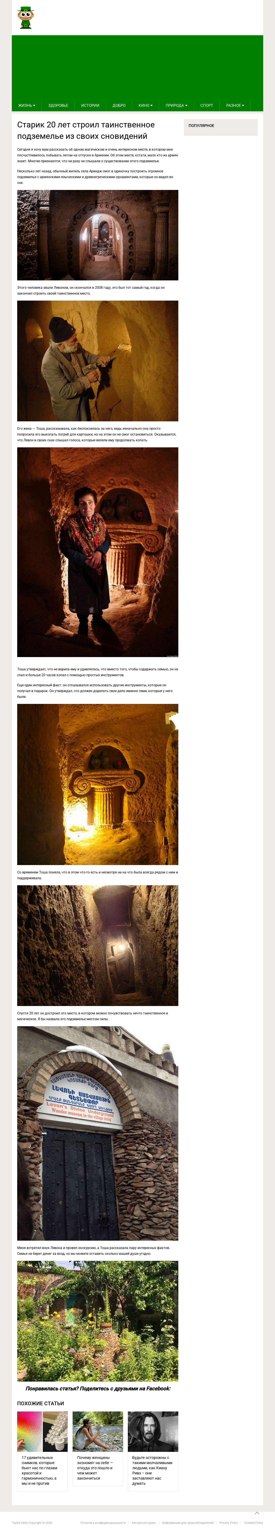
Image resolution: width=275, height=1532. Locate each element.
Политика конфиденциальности (103, 1522)
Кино (144, 105)
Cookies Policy (253, 1522)
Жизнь (25, 105)
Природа (175, 105)
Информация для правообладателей (188, 1522)
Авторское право (144, 1522)
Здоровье (58, 105)
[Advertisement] (137, 67)
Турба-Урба (20, 1522)
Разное (233, 105)
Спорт (206, 105)
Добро (119, 105)
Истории (90, 105)
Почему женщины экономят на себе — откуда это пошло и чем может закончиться (95, 1467)
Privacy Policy (229, 1522)
